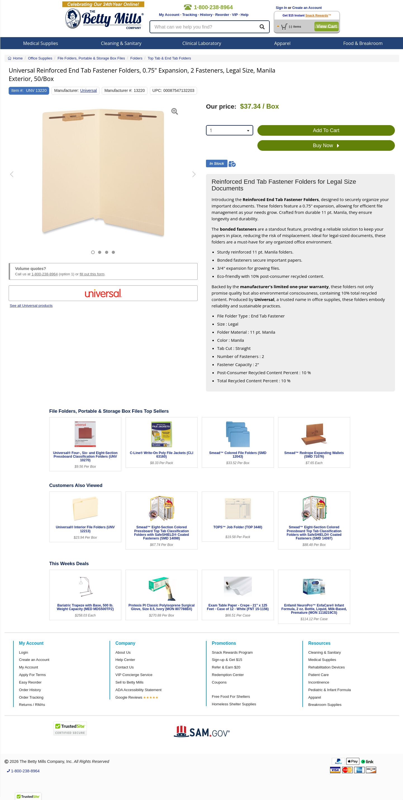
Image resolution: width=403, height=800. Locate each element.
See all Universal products (31, 306)
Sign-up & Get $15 (227, 660)
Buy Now (326, 146)
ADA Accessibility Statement (138, 690)
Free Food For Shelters (231, 696)
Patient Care (318, 675)
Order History (30, 690)
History (206, 15)
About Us (123, 652)
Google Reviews (128, 697)
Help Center (125, 660)
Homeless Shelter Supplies (234, 704)
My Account (169, 15)
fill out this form (92, 274)
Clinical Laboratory (201, 43)
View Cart (326, 26)
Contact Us (124, 667)
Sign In (281, 8)
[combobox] (229, 130)
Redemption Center (228, 675)
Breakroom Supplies (325, 705)
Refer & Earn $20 (226, 667)
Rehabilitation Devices (326, 667)
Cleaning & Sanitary (121, 43)
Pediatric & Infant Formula (329, 690)
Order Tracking (31, 697)
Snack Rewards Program (232, 652)
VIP (235, 15)
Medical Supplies (40, 43)
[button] (15, 178)
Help (244, 15)
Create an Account (307, 8)
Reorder (222, 15)
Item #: (17, 90)
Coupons (219, 682)
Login (23, 652)
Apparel (282, 43)
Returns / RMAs (32, 705)
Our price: (221, 106)
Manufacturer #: (118, 90)
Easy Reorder (30, 682)
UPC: (157, 90)
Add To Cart (326, 130)
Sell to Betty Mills (129, 682)
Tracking (189, 15)
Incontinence (318, 682)
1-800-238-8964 (45, 274)
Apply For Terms (32, 675)
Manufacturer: (66, 90)
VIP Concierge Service (133, 675)
